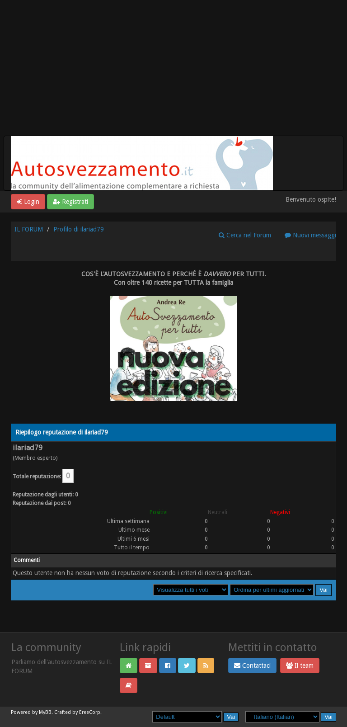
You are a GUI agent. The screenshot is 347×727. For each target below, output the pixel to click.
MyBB (45, 712)
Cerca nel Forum (245, 235)
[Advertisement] (173, 68)
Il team (300, 665)
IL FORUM (28, 229)
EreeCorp (89, 712)
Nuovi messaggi (310, 235)
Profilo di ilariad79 (78, 229)
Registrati (70, 201)
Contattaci (252, 665)
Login (28, 201)
